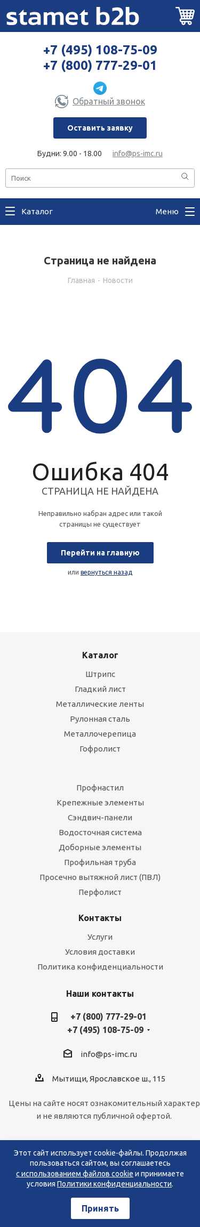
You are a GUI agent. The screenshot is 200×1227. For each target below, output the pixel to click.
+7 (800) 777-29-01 (100, 65)
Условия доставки (100, 951)
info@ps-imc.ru (138, 153)
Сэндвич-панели (100, 817)
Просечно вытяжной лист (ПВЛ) (100, 877)
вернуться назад (106, 572)
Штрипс (100, 674)
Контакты (100, 918)
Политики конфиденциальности (114, 1184)
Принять (100, 1208)
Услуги (100, 936)
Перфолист (100, 892)
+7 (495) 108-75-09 (100, 50)
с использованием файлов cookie (74, 1173)
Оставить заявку (100, 128)
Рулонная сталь (100, 718)
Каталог (100, 655)
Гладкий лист (100, 688)
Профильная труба (100, 862)
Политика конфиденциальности (100, 966)
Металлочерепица (100, 733)
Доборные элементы (100, 847)
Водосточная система (100, 832)
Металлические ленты (100, 703)
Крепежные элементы (100, 802)
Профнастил (100, 787)
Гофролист (100, 748)
